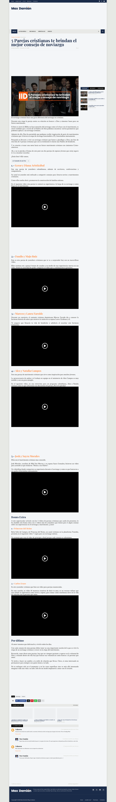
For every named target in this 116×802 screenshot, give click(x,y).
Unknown (18, 729)
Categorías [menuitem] (22, 31)
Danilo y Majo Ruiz (26, 256)
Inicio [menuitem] (14, 31)
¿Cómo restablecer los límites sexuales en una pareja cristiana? (44, 720)
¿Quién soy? (18, 1)
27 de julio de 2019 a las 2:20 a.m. (71, 746)
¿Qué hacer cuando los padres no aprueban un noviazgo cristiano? (19, 720)
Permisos (29, 1)
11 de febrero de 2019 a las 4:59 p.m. (71, 739)
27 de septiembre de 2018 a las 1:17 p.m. (70, 729)
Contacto (35, 1)
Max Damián (23, 739)
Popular (84, 88)
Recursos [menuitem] (33, 31)
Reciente (92, 88)
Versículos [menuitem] (41, 31)
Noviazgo (23, 37)
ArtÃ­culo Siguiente (73, 783)
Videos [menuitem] (50, 31)
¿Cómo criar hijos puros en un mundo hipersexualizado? (95, 92)
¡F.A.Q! (24, 1)
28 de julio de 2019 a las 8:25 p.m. (71, 755)
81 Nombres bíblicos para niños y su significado (96, 99)
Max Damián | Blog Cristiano (28, 800)
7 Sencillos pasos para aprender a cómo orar (96, 106)
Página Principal (15, 37)
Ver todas (75, 705)
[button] (20, 160)
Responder (18, 734)
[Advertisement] (75, 16)
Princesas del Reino (23, 528)
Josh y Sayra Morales (27, 456)
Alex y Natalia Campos (28, 370)
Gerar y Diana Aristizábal (29, 165)
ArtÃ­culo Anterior (16, 783)
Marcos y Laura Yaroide (29, 313)
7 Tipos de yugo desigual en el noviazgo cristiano (67, 720)
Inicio (12, 1)
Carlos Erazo (20, 583)
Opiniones (101, 88)
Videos (23, 696)
